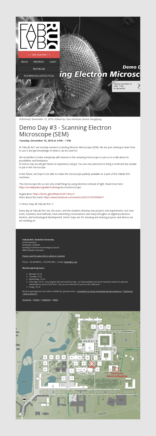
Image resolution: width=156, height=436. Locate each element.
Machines (38, 61)
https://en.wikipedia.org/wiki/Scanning (39, 187)
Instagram (46, 299)
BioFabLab (39, 68)
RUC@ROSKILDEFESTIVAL (39, 75)
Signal (55, 299)
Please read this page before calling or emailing (43, 256)
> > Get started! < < (39, 54)
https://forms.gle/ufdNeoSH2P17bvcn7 (54, 194)
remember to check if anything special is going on (99, 291)
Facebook (26, 299)
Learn (53, 61)
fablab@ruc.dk (70, 262)
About (24, 61)
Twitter (36, 299)
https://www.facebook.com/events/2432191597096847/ (74, 197)
